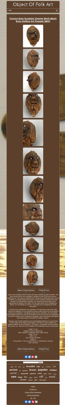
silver (43, 367)
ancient (13, 369)
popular (43, 369)
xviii (11, 367)
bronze (32, 369)
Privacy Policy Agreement (33, 392)
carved (13, 373)
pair (19, 367)
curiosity (30, 380)
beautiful (30, 366)
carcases (23, 380)
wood (52, 376)
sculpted (54, 373)
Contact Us (33, 389)
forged (49, 373)
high (20, 370)
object (36, 377)
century (48, 367)
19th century (42, 380)
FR (35, 398)
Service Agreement (33, 395)
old (41, 376)
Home (33, 386)
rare (13, 376)
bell (16, 367)
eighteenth (25, 370)
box (25, 377)
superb (45, 373)
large (20, 377)
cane (40, 373)
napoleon (33, 373)
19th (54, 366)
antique (53, 370)
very (38, 366)
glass (35, 380)
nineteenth (24, 373)
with (24, 367)
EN (32, 398)
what (46, 377)
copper (30, 377)
